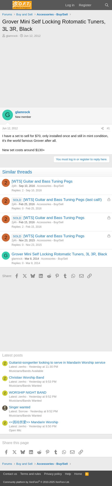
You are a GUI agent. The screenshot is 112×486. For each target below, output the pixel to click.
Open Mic (15, 430)
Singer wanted (19, 407)
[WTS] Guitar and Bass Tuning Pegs (42, 181)
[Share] (102, 128)
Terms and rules (30, 474)
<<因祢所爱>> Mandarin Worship (33, 422)
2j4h (14, 186)
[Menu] (6, 5)
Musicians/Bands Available (26, 371)
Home (78, 474)
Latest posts (12, 355)
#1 (108, 128)
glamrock (12, 36)
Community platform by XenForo (36, 482)
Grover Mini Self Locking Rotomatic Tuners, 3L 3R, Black (59, 254)
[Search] (106, 5)
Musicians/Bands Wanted (25, 385)
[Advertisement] (56, 71)
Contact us (10, 474)
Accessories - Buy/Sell (50, 186)
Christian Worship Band (26, 377)
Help (68, 474)
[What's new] (97, 5)
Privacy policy (53, 474)
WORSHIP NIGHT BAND (27, 392)
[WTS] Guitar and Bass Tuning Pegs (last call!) (62, 200)
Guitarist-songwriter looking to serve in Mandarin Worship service (57, 362)
